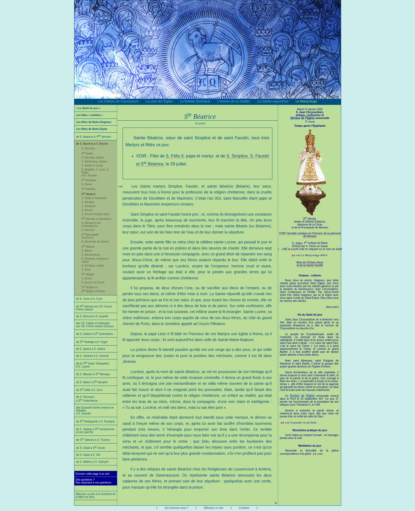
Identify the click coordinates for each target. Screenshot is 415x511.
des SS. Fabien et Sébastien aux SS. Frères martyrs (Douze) (95, 325)
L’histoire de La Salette (233, 101)
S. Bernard (88, 229)
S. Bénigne (88, 202)
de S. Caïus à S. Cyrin (89, 298)
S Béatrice (89, 194)
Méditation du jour (309, 445)
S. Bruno (87, 278)
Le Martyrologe (306, 101)
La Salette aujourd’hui (272, 101)
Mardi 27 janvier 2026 (310, 109)
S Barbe (87, 153)
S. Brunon (93, 282)
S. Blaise (87, 250)
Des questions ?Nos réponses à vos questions (93, 481)
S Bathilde (89, 189)
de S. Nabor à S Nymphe (92, 382)
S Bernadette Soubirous (90, 236)
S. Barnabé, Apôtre (93, 157)
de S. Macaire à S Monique (93, 374)
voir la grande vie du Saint (300, 422)
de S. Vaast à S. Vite (88, 454)
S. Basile (92, 165)
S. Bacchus (88, 148)
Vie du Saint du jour (310, 314)
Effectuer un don (213, 507)
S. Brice (86, 269)
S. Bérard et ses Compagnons (91, 224)
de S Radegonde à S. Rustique (95, 421)
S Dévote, (310, 224)
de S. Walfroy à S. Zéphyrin (92, 461)
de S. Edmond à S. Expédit (92, 316)
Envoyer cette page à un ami (93, 473)
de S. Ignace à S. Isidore (91, 348)
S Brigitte (88, 274)
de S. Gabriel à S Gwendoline (94, 333)
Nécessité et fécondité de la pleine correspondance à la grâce (309, 452)
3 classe (310, 121)
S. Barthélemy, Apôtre (94, 161)
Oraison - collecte (310, 275)
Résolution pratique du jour (309, 430)
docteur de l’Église (303, 118)
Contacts (244, 507)
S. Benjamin (89, 206)
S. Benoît (87, 210)
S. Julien (297, 243)
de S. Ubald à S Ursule (90, 447)
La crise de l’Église (159, 101)
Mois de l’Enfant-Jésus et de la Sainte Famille (309, 264)
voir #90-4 (311, 255)
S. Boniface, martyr (93, 265)
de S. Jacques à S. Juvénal (92, 355)
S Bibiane (88, 246)
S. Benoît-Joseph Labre (96, 214)
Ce (287, 395)
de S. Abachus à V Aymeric (93, 136)
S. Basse (87, 184)
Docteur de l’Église (302, 395)
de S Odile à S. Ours (89, 390)
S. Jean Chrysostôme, (310, 114)
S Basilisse (89, 180)
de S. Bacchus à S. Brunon (92, 143)
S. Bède (94, 198)
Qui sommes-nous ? (176, 507)
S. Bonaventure (91, 254)
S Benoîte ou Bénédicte (96, 218)
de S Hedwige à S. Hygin (92, 341)
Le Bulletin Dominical (195, 101)
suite (320, 453)
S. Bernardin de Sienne (95, 241)
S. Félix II (175, 156)
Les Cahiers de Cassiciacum (118, 101)
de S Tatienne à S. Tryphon (93, 439)
